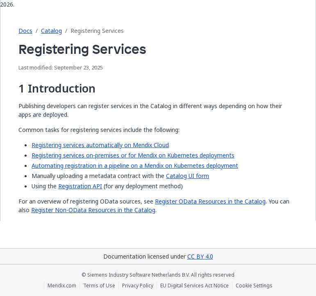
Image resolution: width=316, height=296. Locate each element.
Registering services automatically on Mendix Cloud (100, 145)
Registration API (80, 186)
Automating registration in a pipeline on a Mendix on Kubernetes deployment (135, 165)
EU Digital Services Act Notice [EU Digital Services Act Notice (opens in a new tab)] (194, 285)
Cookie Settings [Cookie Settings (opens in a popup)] (254, 285)
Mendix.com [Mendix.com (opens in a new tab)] (62, 285)
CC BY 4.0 (200, 256)
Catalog (51, 30)
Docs (25, 30)
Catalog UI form (187, 175)
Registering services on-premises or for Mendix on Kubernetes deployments (133, 155)
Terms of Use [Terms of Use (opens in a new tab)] (99, 285)
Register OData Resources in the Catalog (210, 201)
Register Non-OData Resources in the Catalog (93, 210)
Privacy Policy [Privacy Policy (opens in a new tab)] (137, 285)
